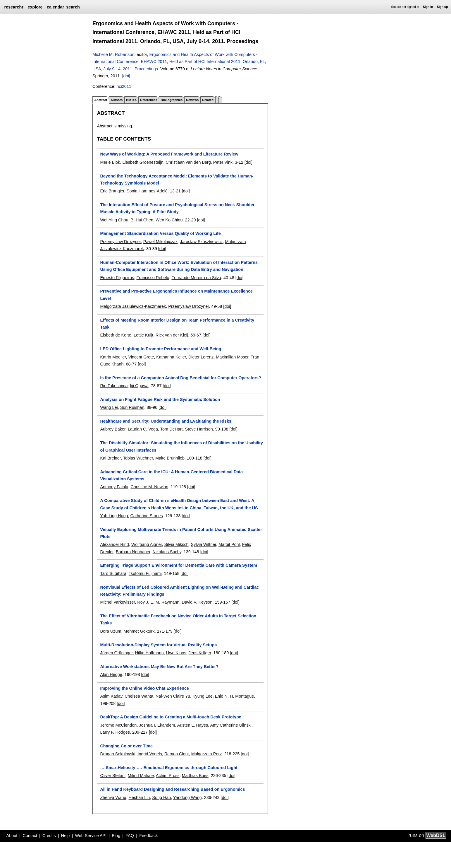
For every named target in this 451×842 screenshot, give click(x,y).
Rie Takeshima (114, 385)
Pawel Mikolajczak (160, 241)
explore (34, 7)
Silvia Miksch (176, 544)
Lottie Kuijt (143, 335)
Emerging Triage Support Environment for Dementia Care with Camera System (178, 565)
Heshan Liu (139, 797)
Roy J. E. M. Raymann (158, 602)
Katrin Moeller (113, 357)
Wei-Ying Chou (114, 220)
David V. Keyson (197, 602)
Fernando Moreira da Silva (196, 277)
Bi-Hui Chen (141, 220)
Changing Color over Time (126, 746)
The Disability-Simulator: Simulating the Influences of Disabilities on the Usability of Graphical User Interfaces (181, 446)
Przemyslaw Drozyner (120, 241)
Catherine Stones (146, 515)
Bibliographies (172, 100)
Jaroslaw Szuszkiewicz (201, 241)
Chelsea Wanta (139, 696)
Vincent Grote (141, 357)
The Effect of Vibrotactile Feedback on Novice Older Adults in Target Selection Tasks (178, 619)
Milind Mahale (141, 775)
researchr (13, 7)
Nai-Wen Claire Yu (173, 696)
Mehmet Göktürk (138, 631)
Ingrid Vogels (149, 754)
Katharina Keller (171, 357)
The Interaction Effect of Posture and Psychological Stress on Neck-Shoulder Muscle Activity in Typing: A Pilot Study (177, 208)
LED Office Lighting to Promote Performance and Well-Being (160, 348)
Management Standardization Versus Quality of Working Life (160, 233)
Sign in (428, 6)
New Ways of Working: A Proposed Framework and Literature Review (169, 154)
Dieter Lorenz (201, 357)
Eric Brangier (112, 191)
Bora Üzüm (110, 631)
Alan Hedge (111, 674)
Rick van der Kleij (172, 335)
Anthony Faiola (114, 486)
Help (65, 835)
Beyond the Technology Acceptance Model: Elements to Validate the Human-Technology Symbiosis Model (176, 179)
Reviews (192, 100)
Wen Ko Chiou (169, 220)
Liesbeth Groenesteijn (142, 162)
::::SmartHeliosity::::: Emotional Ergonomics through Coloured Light (168, 767)
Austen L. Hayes (192, 725)
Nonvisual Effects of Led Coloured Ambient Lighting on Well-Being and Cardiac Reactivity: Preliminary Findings (179, 591)
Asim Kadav (111, 696)
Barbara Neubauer (133, 551)
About (12, 835)
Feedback (148, 835)
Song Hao (161, 797)
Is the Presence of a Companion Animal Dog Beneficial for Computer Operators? (180, 377)
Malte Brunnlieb (170, 458)
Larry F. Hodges (115, 732)
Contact (30, 835)
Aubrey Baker (112, 429)
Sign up (442, 6)
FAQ (129, 835)
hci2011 (123, 86)
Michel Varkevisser (117, 602)
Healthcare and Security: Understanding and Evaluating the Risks (165, 421)
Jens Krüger (200, 652)
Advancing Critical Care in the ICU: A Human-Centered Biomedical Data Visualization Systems (171, 475)
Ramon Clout (176, 754)
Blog (116, 835)
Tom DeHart (171, 429)
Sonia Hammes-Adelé (147, 191)
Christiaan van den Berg (188, 162)
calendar (55, 7)
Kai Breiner (110, 458)
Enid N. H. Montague (234, 696)
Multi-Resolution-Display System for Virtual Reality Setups (158, 645)
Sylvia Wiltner (203, 544)
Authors (117, 100)
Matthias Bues (195, 775)
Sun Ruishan (132, 407)
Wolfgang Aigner (146, 544)
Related (208, 100)
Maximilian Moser (232, 357)
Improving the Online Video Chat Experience (144, 688)
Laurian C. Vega (143, 429)
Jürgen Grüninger (116, 652)
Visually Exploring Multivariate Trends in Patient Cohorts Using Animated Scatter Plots (181, 533)
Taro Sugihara (113, 573)
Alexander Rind (114, 544)
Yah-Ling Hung (114, 515)
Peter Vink (223, 162)
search (73, 7)
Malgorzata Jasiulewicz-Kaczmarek (133, 306)
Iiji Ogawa (139, 385)
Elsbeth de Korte (115, 335)
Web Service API (90, 835)
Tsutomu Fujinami (145, 573)
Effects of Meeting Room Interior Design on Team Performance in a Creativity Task (177, 323)
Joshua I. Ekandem (157, 725)
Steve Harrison (199, 429)
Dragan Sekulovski (117, 754)
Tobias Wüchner (138, 458)
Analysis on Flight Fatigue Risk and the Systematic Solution (160, 399)
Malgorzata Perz (206, 754)
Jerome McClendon (118, 725)
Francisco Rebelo (152, 277)
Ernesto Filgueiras (117, 277)
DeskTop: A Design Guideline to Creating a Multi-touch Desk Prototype (170, 717)
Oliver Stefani (112, 775)
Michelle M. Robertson (113, 54)
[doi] (126, 76)
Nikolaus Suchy (167, 551)
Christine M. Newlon (149, 486)
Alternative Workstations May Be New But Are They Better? (159, 666)
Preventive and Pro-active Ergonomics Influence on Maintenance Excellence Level (176, 294)
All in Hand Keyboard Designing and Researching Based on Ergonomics (172, 789)
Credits (49, 835)
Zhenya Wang (113, 797)
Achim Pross (168, 775)
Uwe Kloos (176, 652)
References (148, 100)
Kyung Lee (202, 696)
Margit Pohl (229, 544)
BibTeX (131, 100)
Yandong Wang (187, 797)
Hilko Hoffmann (149, 652)
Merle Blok (110, 162)
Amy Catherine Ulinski (231, 725)
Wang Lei (109, 407)
